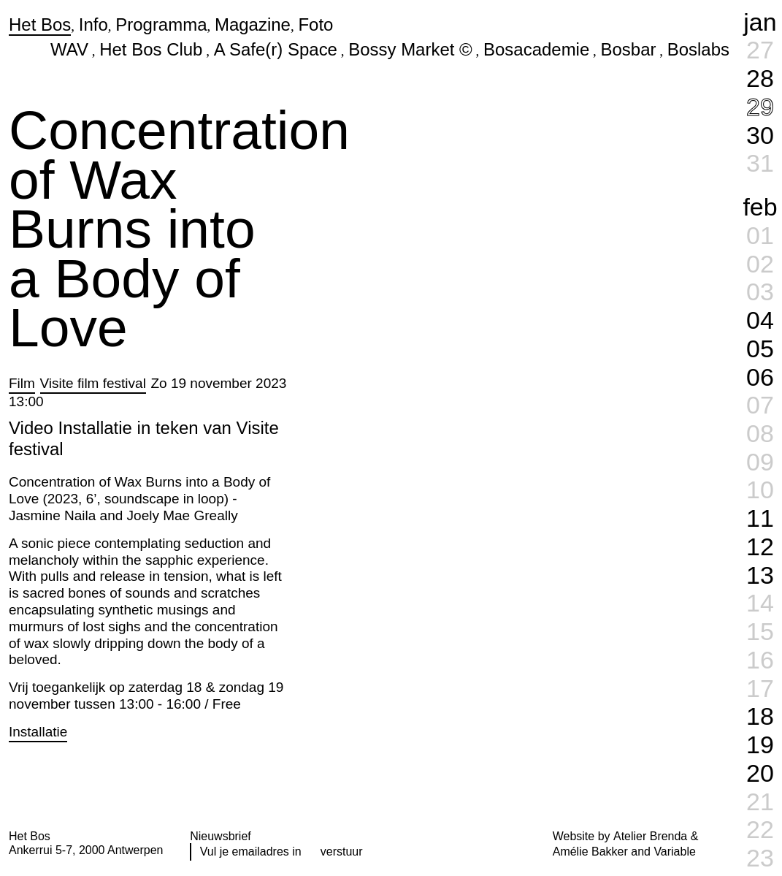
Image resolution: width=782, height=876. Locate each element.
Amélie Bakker (590, 851)
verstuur (342, 851)
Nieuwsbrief (220, 836)
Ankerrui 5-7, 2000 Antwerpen (86, 850)
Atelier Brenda (650, 836)
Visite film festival (93, 383)
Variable (674, 851)
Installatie (38, 731)
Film (22, 383)
